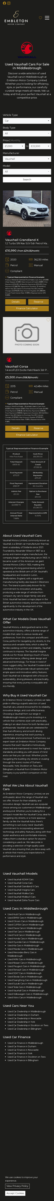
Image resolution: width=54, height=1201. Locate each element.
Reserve (38, 302)
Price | (11, 141)
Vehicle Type (10, 116)
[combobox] (27, 121)
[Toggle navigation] (47, 18)
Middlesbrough (10, 718)
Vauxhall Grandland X (22, 240)
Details (15, 302)
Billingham (8, 770)
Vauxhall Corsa (16, 367)
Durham (36, 763)
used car (21, 843)
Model (6, 166)
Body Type (9, 128)
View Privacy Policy (17, 1186)
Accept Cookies (15, 1193)
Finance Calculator (27, 309)
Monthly (15, 141)
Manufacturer (11, 154)
